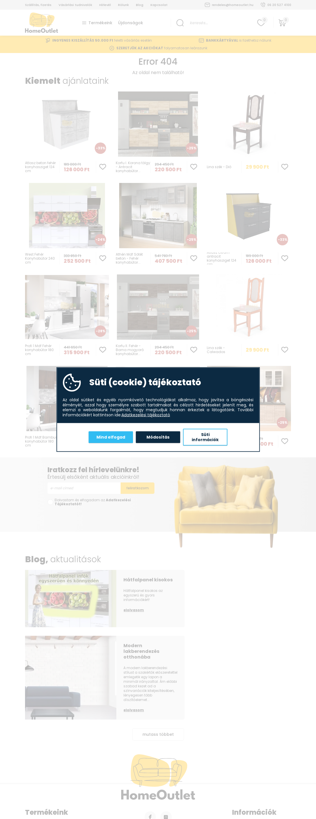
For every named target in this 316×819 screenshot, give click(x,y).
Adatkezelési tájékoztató (145, 414)
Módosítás (158, 437)
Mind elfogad (110, 437)
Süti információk (205, 437)
